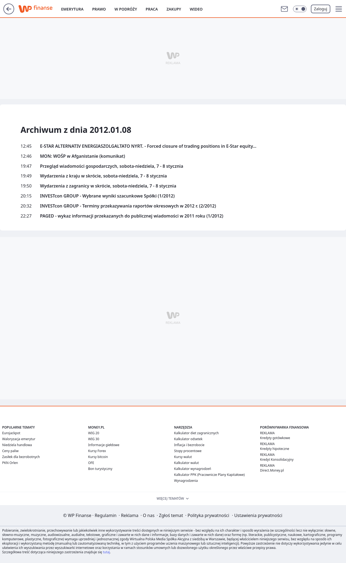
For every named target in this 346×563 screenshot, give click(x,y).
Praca (152, 9)
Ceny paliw (10, 451)
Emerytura (72, 9)
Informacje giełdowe (103, 445)
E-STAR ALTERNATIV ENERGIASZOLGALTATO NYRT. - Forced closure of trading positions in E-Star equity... (148, 146)
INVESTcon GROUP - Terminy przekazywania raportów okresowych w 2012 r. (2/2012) (128, 206)
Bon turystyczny (100, 468)
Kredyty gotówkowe (275, 438)
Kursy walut (183, 457)
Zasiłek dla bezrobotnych (21, 457)
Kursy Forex (97, 451)
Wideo (196, 9)
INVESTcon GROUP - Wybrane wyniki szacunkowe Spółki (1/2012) (107, 196)
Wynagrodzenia (186, 480)
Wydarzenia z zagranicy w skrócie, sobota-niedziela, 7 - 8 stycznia (108, 186)
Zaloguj (320, 8)
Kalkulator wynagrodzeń (192, 468)
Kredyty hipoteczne (274, 448)
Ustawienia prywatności (257, 515)
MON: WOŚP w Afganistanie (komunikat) (82, 156)
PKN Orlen (10, 462)
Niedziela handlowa (17, 445)
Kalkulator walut (186, 462)
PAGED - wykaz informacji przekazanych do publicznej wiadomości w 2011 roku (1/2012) (131, 216)
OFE (91, 462)
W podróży (126, 9)
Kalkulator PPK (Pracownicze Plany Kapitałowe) (209, 474)
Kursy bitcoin (98, 457)
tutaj (106, 552)
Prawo (99, 9)
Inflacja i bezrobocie (189, 445)
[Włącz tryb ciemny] (300, 9)
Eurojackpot (11, 433)
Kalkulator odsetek (188, 439)
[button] (338, 9)
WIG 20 (93, 433)
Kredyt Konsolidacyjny (277, 459)
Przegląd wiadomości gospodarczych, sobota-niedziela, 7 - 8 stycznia (111, 166)
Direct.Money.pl (272, 470)
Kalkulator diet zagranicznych (196, 433)
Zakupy (174, 9)
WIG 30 (93, 439)
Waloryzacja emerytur (18, 439)
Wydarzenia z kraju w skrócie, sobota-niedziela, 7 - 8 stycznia (103, 176)
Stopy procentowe (187, 451)
